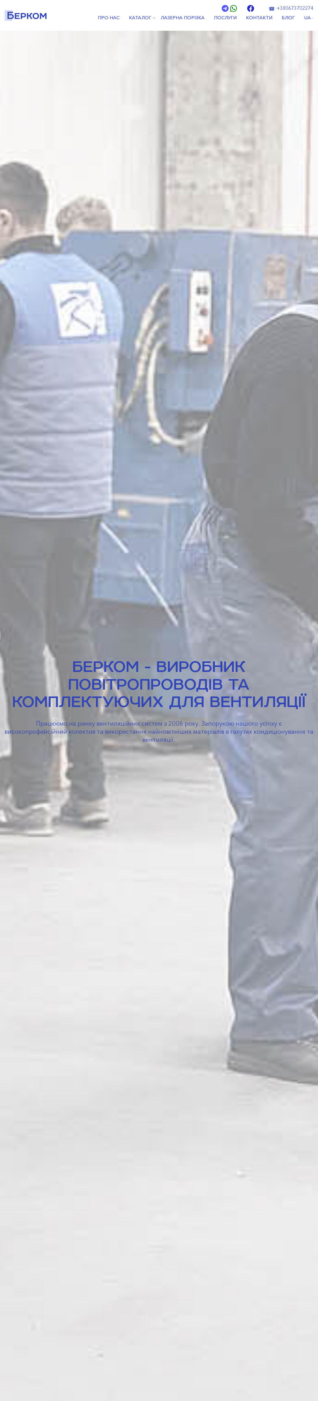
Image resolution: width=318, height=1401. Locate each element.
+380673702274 (295, 8)
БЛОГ (288, 17)
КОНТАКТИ (259, 17)
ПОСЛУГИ (225, 17)
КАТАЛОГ (140, 18)
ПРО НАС (109, 17)
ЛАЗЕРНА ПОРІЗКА (183, 17)
